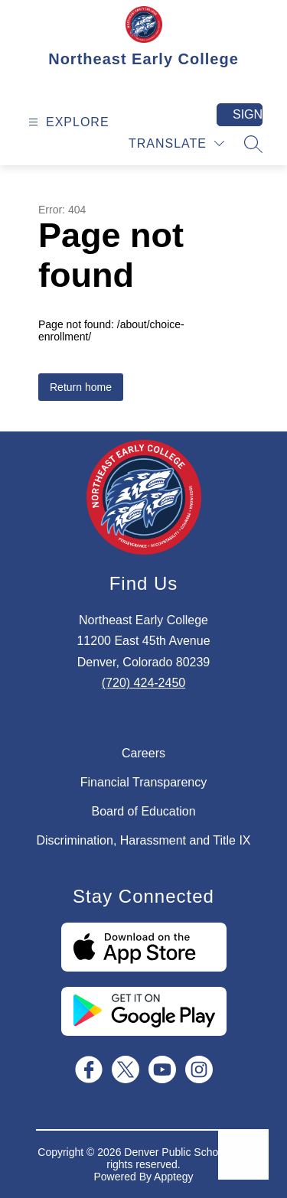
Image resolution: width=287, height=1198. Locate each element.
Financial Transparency (143, 782)
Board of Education (143, 811)
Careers (143, 753)
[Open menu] (66, 122)
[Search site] (253, 144)
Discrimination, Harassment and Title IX (143, 840)
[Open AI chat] (243, 1154)
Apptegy (173, 1176)
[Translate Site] (176, 143)
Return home (81, 387)
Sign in (248, 114)
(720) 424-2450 (143, 682)
